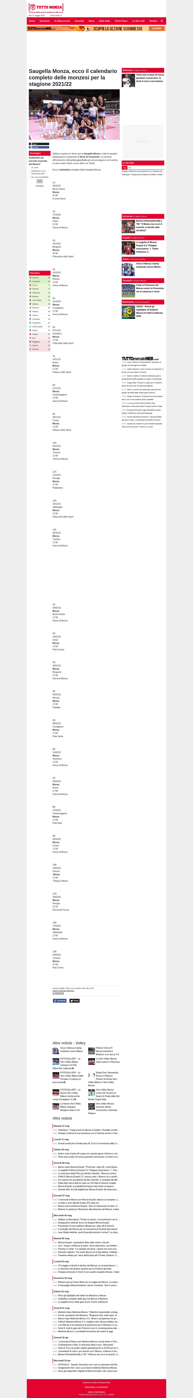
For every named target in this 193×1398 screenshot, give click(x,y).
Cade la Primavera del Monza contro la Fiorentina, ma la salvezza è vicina (150, 288)
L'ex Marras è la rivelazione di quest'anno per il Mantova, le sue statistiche (93, 1325)
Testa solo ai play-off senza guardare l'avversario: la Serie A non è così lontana (95, 1157)
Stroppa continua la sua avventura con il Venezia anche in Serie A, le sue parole (96, 1133)
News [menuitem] (91, 21)
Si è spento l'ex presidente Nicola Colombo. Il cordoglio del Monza (89, 1180)
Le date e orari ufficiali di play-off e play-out (78, 1203)
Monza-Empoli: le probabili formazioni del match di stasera (86, 1186)
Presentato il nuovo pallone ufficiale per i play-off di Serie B (86, 1226)
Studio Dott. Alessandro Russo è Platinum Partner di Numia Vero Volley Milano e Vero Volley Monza (103, 1079)
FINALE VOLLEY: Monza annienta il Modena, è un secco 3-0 (107, 1051)
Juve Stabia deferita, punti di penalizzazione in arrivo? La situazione (90, 1232)
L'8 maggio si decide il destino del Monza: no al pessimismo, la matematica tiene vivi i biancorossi (104, 1265)
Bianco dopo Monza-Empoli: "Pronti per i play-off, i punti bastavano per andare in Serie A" (100, 1167)
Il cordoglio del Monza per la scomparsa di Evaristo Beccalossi (87, 1229)
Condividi (60, 1001)
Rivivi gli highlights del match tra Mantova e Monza (82, 1295)
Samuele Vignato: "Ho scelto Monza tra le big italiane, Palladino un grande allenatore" (99, 1252)
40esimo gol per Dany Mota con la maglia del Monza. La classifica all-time (93, 1282)
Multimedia (128, 302)
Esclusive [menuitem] (45, 21)
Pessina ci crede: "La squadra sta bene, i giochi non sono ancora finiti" (91, 1249)
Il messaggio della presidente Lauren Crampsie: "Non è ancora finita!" (91, 1285)
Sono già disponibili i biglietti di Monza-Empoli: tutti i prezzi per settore (91, 1371)
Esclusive (127, 216)
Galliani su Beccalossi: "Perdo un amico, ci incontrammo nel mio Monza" (92, 1219)
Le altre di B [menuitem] (138, 21)
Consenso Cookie (90, 1383)
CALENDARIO (102, 1387)
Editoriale (127, 70)
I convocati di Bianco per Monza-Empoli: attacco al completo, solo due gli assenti (96, 1200)
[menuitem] (162, 21)
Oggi (124, 168)
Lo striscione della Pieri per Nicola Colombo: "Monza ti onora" (87, 1173)
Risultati (40, 186)
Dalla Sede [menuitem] (104, 21)
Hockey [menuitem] (153, 21)
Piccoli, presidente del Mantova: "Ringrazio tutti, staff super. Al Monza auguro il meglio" (99, 1315)
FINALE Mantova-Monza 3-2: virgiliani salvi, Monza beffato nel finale (90, 1322)
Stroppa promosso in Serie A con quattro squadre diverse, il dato (88, 1272)
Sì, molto (34, 168)
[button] (40, 181)
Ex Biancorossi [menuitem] (62, 21)
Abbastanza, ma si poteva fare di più (38, 172)
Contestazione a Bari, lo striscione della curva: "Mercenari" (86, 1345)
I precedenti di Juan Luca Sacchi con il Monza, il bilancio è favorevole (91, 1351)
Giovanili (127, 280)
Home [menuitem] (32, 21)
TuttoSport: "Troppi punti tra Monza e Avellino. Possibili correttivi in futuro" (93, 1130)
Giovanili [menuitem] (79, 21)
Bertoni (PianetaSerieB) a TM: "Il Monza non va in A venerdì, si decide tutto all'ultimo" (98, 1354)
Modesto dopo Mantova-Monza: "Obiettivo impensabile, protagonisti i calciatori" (95, 1312)
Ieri (130, 168)
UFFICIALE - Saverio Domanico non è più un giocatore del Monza (89, 1364)
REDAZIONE (90, 1387)
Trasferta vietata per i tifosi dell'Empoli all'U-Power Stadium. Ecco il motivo (93, 1255)
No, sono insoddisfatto (40, 177)
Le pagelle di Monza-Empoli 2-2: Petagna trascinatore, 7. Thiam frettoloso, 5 (94, 1170)
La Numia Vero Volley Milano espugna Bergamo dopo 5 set (70, 1107)
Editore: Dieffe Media (96, 1392)
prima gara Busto (79, 160)
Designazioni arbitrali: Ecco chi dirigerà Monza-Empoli (83, 1223)
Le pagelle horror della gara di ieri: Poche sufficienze (83, 1302)
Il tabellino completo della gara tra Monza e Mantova (83, 1299)
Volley (62, 988)
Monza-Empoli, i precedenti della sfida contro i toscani (83, 1242)
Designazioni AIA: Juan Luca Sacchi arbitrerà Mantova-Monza (87, 1368)
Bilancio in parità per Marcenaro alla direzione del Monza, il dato (88, 1209)
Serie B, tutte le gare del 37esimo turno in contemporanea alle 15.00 (90, 1328)
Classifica (35, 273)
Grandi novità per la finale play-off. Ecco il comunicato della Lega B (90, 1143)
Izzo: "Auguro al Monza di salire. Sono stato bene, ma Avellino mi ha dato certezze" (97, 1246)
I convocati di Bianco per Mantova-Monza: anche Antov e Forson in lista (92, 1341)
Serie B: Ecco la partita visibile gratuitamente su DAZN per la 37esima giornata (95, 1348)
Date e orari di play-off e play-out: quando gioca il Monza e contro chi (90, 1153)
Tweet (74, 1001)
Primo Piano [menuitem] (121, 21)
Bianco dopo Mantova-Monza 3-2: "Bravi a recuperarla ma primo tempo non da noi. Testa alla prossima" (107, 1318)
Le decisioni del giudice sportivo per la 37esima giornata (84, 1269)
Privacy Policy (104, 1383)
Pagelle (126, 238)
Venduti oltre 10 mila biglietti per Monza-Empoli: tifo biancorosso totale (91, 1189)
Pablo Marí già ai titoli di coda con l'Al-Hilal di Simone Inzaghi (87, 1183)
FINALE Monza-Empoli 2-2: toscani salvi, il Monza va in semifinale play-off (93, 1176)
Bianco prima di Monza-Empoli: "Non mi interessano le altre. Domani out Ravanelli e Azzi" (100, 1206)
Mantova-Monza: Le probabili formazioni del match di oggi (85, 1331)
